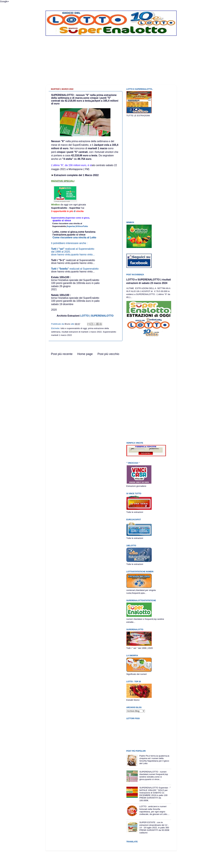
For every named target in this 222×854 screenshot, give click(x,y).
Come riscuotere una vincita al (67, 223)
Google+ (4, 1)
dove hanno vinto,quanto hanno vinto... (73, 271)
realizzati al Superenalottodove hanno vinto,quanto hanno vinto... (73, 261)
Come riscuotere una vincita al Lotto (74, 237)
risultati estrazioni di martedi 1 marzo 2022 (82, 332)
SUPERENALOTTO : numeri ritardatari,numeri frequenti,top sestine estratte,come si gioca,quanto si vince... (153, 776)
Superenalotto (59, 226)
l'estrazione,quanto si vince (68, 234)
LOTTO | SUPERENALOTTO (96, 315)
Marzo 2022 (92, 175)
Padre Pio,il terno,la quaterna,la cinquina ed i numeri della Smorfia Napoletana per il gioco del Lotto (154, 760)
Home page (85, 354)
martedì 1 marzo (97, 148)
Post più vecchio (108, 354)
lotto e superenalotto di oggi (74, 328)
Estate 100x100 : (61, 277)
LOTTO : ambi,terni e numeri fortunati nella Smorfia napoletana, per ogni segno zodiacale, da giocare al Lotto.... (154, 810)
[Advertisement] (111, 63)
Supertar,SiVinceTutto (77, 226)
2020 (54, 309)
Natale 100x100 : (75, 296)
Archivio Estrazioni (68, 315)
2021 (54, 289)
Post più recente (62, 354)
